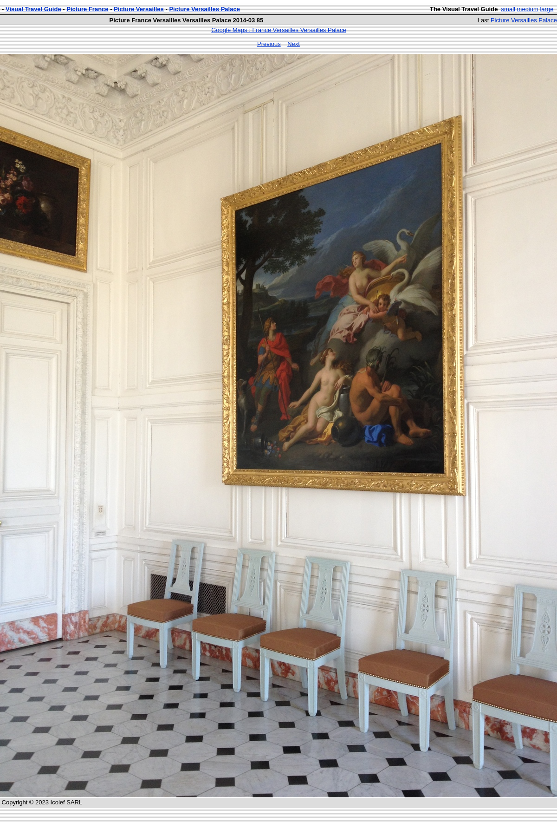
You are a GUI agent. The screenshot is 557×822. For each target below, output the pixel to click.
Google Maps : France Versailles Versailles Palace (278, 29)
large (546, 9)
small (508, 9)
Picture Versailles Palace (204, 9)
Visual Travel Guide (33, 9)
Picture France (87, 9)
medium (527, 9)
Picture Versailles (139, 9)
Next (293, 43)
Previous (269, 43)
